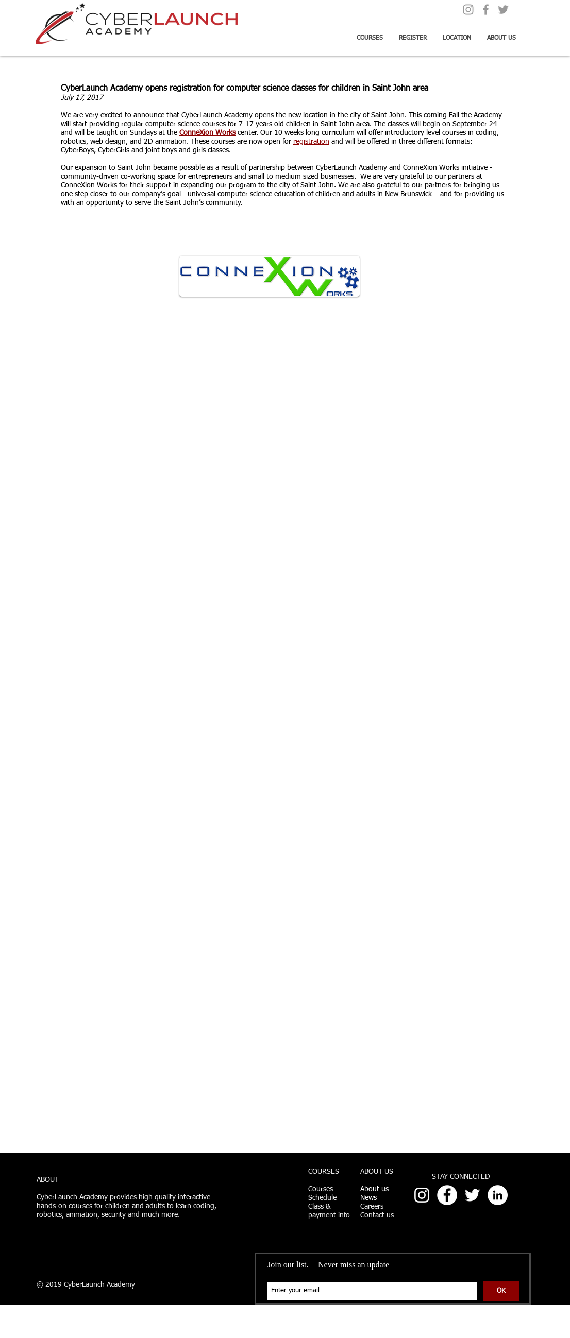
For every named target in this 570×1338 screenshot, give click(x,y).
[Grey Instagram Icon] (468, 9)
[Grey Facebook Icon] (486, 9)
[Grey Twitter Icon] (503, 9)
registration (311, 141)
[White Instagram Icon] (422, 1195)
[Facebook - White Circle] (447, 1195)
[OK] (501, 1291)
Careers (371, 1206)
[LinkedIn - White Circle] (498, 1195)
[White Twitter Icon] (472, 1195)
